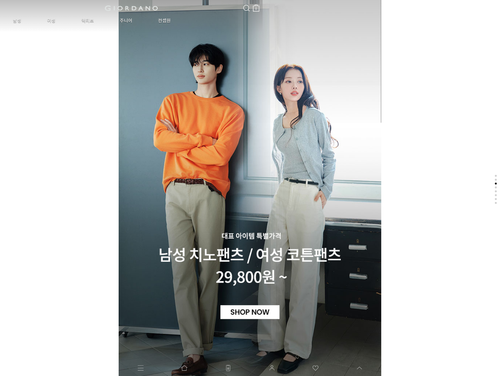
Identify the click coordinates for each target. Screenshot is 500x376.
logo (81, 8)
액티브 (63, 20)
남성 (12, 20)
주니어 (92, 20)
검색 (146, 2)
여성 (37, 20)
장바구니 (156, 5)
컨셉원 (121, 20)
